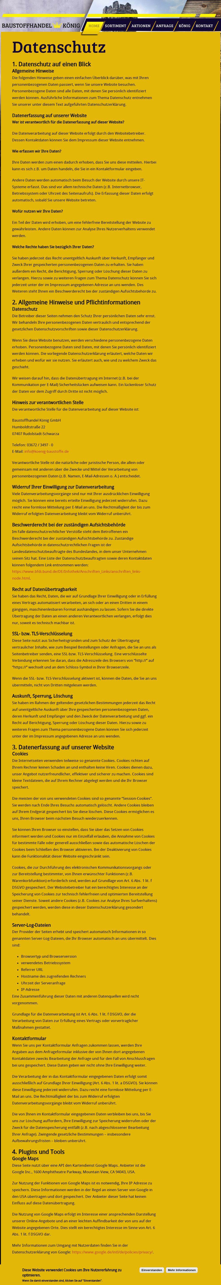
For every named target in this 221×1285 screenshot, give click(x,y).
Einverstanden (152, 1272)
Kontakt (202, 24)
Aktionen (140, 24)
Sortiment (114, 24)
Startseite (92, 24)
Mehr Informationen (182, 1272)
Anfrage (163, 24)
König (182, 24)
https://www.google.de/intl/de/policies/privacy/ (112, 1252)
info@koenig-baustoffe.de (46, 451)
